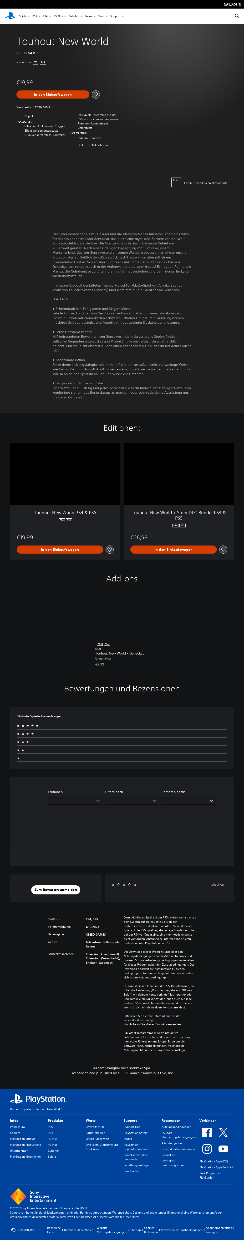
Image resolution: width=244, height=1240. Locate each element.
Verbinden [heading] (208, 1120)
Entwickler (168, 1155)
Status (128, 1139)
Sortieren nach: (173, 792)
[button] (55, 889)
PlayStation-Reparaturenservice (136, 1147)
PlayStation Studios (22, 1139)
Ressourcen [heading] (171, 1120)
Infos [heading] (14, 1120)
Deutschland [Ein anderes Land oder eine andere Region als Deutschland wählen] (25, 1230)
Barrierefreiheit (95, 1133)
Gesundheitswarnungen (139, 1020)
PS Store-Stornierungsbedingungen (179, 1135)
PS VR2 (52, 1139)
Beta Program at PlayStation (210, 1175)
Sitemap (135, 1230)
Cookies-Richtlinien (151, 1230)
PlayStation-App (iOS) (213, 1161)
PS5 (34, 16)
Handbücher (132, 1171)
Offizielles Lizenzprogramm (173, 1163)
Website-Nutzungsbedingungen (112, 1230)
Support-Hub (132, 1127)
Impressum (17, 1127)
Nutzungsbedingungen (176, 1127)
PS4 (45, 16)
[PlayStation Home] (10, 16)
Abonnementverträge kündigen (220, 1230)
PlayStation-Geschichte (25, 1157)
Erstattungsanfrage (136, 1165)
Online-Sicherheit (97, 1139)
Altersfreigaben (172, 1143)
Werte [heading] (91, 1120)
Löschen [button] (217, 884)
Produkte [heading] (55, 1120)
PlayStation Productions (25, 1145)
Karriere (15, 1133)
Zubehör (74, 16)
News (88, 16)
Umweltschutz (95, 1127)
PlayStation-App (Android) (216, 1167)
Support (115, 16)
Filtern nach (114, 792)
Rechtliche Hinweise (54, 1230)
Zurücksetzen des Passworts (135, 1157)
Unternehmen (19, 1151)
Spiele (22, 16)
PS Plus (58, 16)
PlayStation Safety (135, 1133)
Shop (101, 16)
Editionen (55, 792)
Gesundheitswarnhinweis (178, 1149)
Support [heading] (130, 1120)
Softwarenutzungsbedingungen (182, 1230)
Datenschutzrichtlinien (78, 1230)
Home (14, 1109)
